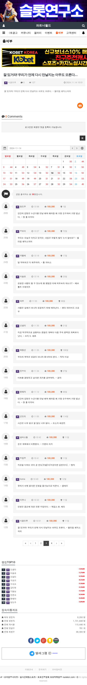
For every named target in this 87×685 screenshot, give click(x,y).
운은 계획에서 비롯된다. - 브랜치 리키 (35, 444)
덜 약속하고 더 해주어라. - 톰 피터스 (34, 262)
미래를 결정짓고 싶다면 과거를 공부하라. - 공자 (39, 377)
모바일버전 (57, 669)
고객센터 (71, 32)
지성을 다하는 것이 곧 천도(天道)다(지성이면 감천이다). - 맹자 (46, 464)
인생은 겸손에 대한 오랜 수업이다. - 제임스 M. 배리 (41, 506)
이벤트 (48, 32)
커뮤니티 (26, 32)
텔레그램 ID (43, 653)
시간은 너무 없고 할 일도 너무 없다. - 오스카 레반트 (41, 423)
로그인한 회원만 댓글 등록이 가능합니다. (43, 127)
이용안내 (29, 669)
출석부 (59, 32)
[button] (82, 138)
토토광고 (13, 32)
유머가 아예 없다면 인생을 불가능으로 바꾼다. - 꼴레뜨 (43, 485)
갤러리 (38, 32)
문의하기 (42, 669)
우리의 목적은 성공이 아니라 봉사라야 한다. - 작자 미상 (43, 356)
